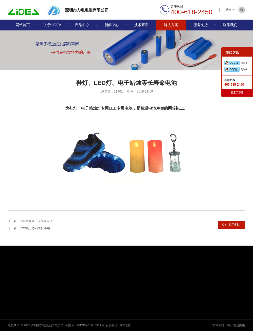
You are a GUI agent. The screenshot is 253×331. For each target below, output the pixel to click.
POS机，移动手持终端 (35, 228)
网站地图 (125, 325)
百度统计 (112, 325)
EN (228, 9)
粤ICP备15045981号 (90, 325)
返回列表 (235, 224)
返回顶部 (237, 92)
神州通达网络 (236, 325)
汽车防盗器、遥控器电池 (36, 221)
